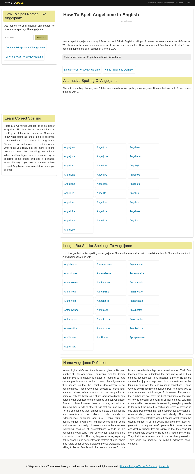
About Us (164, 466)
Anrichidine (103, 291)
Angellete (135, 184)
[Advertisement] (126, 29)
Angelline (69, 202)
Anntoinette (70, 291)
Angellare (102, 174)
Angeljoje (135, 147)
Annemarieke (137, 273)
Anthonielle (103, 301)
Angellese (102, 184)
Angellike (135, 193)
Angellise (102, 202)
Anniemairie (103, 282)
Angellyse (69, 229)
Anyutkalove (136, 328)
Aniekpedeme (104, 264)
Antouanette (136, 319)
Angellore (102, 211)
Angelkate (69, 165)
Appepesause (137, 337)
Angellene (69, 184)
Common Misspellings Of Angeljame (25, 47)
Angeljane (69, 147)
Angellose (135, 211)
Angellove (69, 220)
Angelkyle (135, 165)
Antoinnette (136, 310)
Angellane (69, 174)
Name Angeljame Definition (119, 69)
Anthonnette (136, 301)
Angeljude (102, 156)
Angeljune (135, 156)
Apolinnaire (70, 337)
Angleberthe (70, 264)
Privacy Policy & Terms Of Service (138, 466)
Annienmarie (136, 282)
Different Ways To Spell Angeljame (24, 56)
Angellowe (102, 220)
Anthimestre (136, 291)
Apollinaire (102, 337)
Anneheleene (104, 273)
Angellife (101, 193)
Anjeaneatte (136, 264)
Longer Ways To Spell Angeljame (82, 69)
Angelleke (135, 174)
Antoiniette (102, 310)
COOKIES (186, 3)
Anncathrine (70, 273)
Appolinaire (70, 346)
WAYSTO (14, 3)
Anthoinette (70, 301)
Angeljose (69, 156)
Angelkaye (102, 165)
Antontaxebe (104, 319)
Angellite (134, 202)
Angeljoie (102, 147)
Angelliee (69, 193)
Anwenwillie (70, 328)
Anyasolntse (103, 328)
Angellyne (135, 220)
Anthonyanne (71, 310)
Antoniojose (70, 319)
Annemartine (71, 282)
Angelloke (69, 211)
